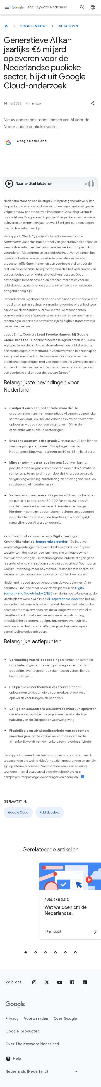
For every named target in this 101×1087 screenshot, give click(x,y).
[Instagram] (34, 982)
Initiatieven (68, 26)
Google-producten (22, 1031)
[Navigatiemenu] (7, 7)
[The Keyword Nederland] (6, 26)
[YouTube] (59, 982)
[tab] (26, 952)
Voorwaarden (36, 1018)
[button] (92, 103)
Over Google (65, 1018)
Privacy (12, 1018)
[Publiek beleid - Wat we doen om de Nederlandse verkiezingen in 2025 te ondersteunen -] (53, 901)
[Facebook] (72, 982)
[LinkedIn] (84, 982)
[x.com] (46, 982)
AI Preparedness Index (63, 599)
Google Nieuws (33, 26)
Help (13, 1059)
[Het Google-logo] (15, 1004)
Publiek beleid (49, 812)
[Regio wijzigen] (42, 1071)
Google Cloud (18, 812)
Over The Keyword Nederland (32, 1044)
